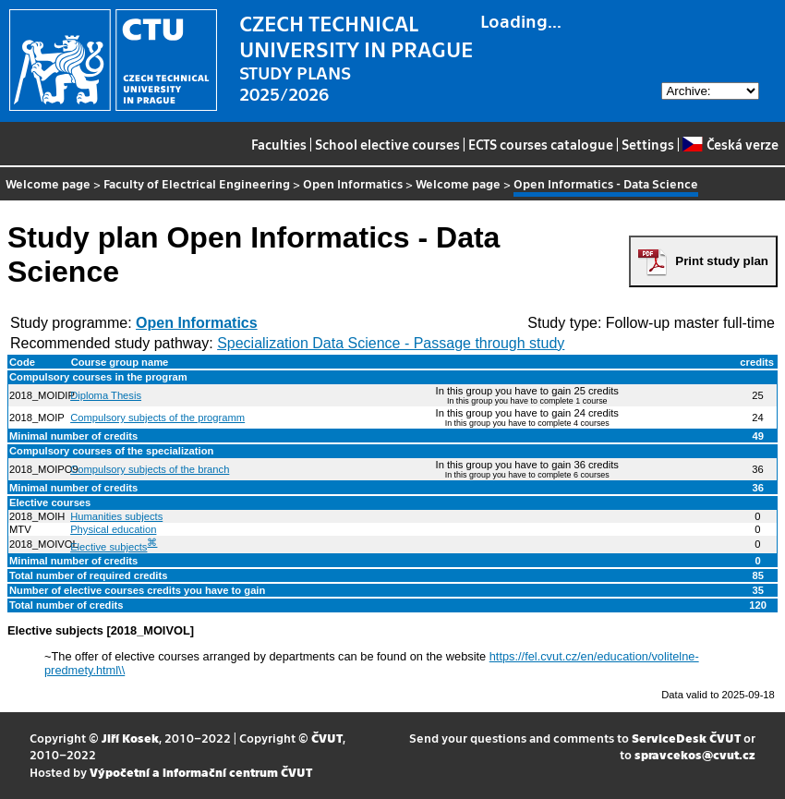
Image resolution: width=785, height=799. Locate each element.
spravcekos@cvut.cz (694, 754)
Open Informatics (353, 183)
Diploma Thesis (105, 395)
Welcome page (48, 183)
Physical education (113, 529)
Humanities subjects (116, 516)
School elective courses (387, 144)
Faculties (279, 144)
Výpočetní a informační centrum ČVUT (201, 772)
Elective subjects (108, 546)
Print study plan (721, 261)
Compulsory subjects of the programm (157, 417)
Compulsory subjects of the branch (149, 469)
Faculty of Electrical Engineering (196, 183)
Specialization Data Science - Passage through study (390, 343)
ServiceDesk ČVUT (686, 738)
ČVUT (327, 738)
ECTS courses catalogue (540, 144)
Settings (648, 144)
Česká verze (730, 144)
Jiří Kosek (130, 738)
